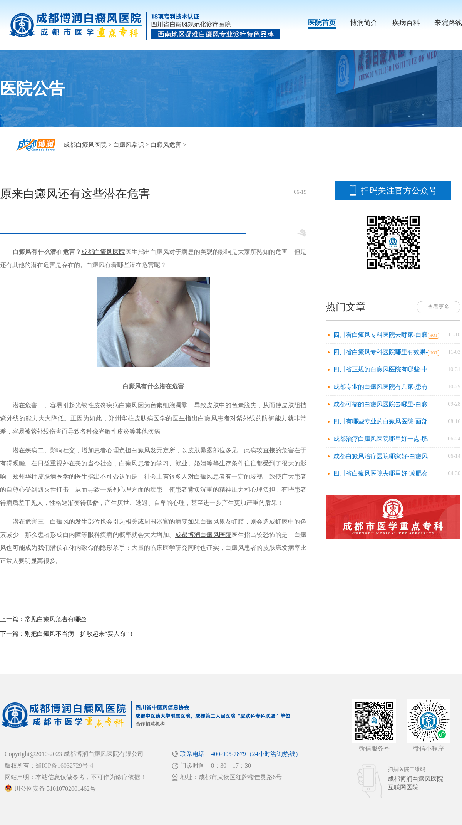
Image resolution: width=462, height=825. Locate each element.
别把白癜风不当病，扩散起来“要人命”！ (80, 633)
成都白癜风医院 (85, 144)
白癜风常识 (128, 144)
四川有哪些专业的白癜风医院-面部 (380, 421)
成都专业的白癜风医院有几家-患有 (380, 386)
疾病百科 (406, 23)
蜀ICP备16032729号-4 (64, 765)
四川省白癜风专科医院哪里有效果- (380, 352)
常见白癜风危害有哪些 (55, 619)
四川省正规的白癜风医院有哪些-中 (380, 369)
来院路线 (448, 23)
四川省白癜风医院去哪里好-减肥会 (380, 473)
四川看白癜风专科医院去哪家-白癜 (380, 334)
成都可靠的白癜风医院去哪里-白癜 (380, 404)
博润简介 (364, 23)
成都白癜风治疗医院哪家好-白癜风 (380, 456)
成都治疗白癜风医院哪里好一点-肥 (380, 438)
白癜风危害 (166, 144)
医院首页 (322, 23)
